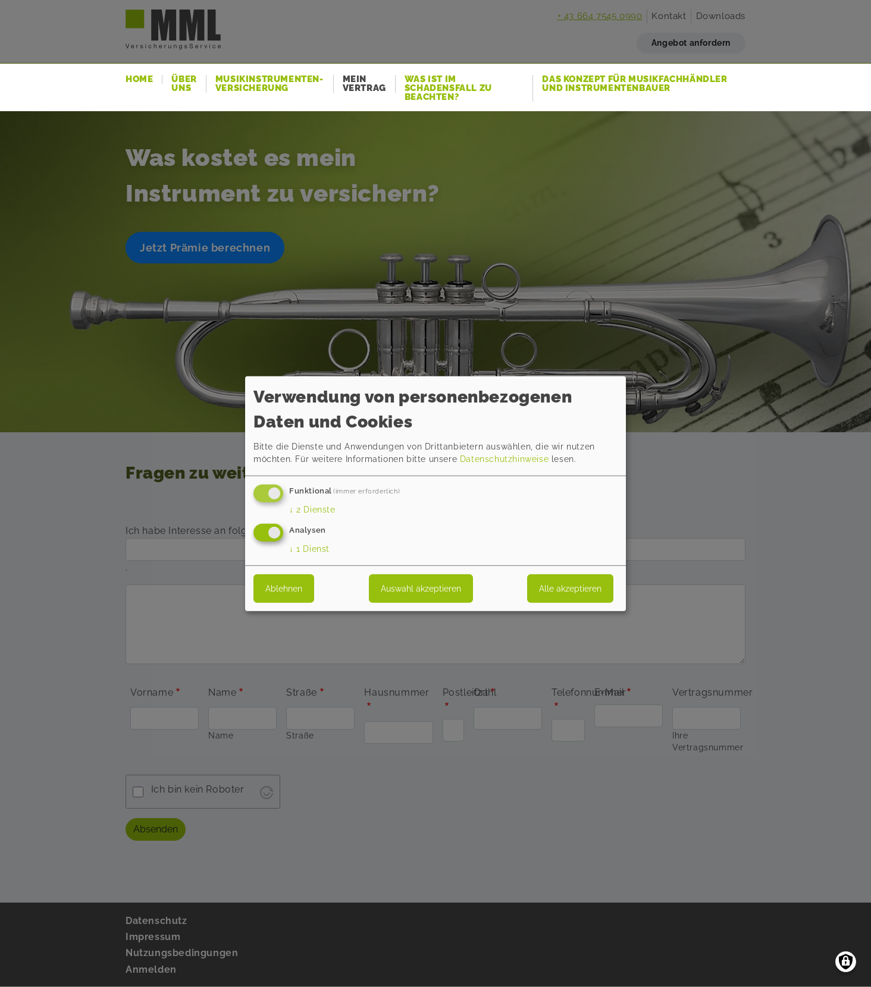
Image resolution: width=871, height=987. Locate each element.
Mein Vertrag (364, 84)
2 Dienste (312, 509)
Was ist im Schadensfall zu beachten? (448, 88)
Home (139, 79)
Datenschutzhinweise (504, 459)
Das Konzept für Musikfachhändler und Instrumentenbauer (634, 84)
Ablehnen (283, 588)
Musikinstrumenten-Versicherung (269, 84)
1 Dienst (309, 548)
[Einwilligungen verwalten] (845, 961)
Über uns (183, 84)
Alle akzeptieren (570, 588)
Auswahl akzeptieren (421, 588)
